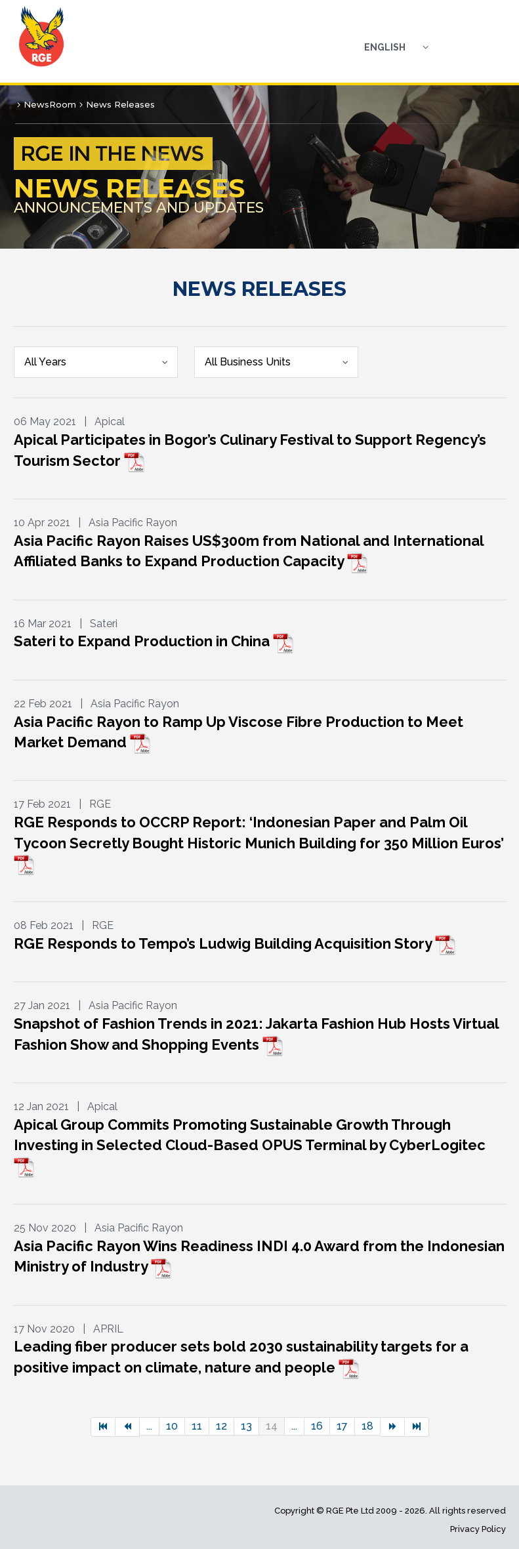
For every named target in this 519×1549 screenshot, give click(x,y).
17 (342, 1426)
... (149, 1426)
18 (367, 1426)
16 (317, 1426)
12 (221, 1426)
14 (272, 1426)
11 (197, 1426)
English (384, 47)
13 (246, 1426)
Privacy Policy (478, 1529)
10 (172, 1426)
